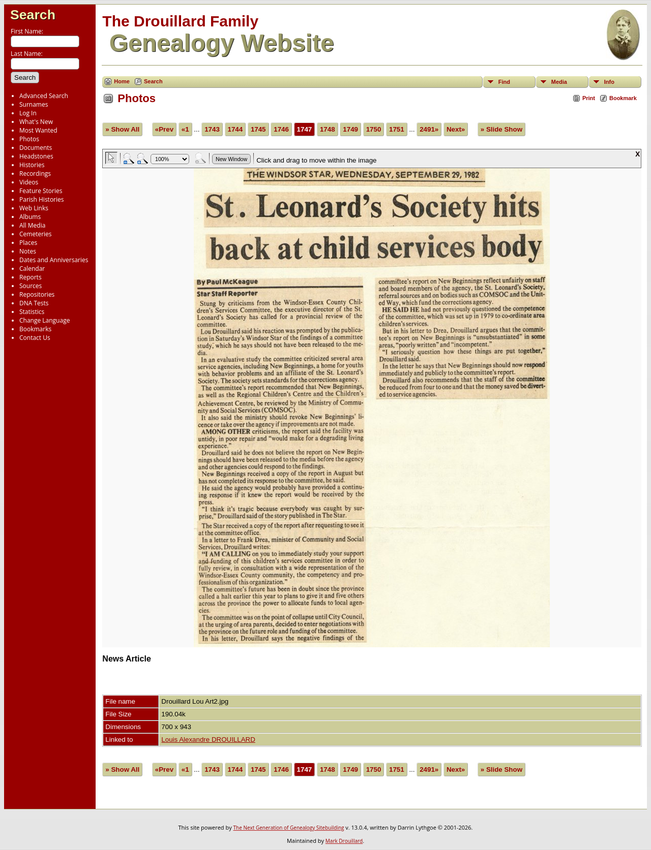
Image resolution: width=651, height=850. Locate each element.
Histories (31, 165)
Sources (30, 285)
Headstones (36, 156)
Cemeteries (35, 234)
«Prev (164, 129)
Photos (29, 139)
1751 (396, 129)
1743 (212, 129)
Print (588, 98)
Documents (35, 147)
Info (609, 82)
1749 (350, 129)
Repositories (36, 294)
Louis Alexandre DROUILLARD (208, 739)
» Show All (122, 129)
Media (559, 82)
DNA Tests (34, 303)
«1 (185, 129)
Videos (28, 182)
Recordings (35, 173)
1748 (327, 129)
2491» (429, 129)
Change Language (44, 320)
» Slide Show (501, 129)
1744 (235, 129)
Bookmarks (35, 329)
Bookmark (623, 98)
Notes (27, 251)
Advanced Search (43, 95)
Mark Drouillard (344, 840)
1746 (281, 129)
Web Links (33, 208)
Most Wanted (38, 130)
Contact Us (34, 337)
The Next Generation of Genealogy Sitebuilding (288, 827)
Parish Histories (41, 199)
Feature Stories (40, 190)
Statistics (31, 311)
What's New (36, 121)
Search (32, 14)
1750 (373, 129)
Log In (28, 113)
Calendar (32, 268)
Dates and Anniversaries (53, 260)
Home (122, 81)
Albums (30, 216)
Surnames (33, 104)
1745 (258, 129)
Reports (30, 277)
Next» (456, 129)
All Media (32, 225)
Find (504, 82)
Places (28, 242)
